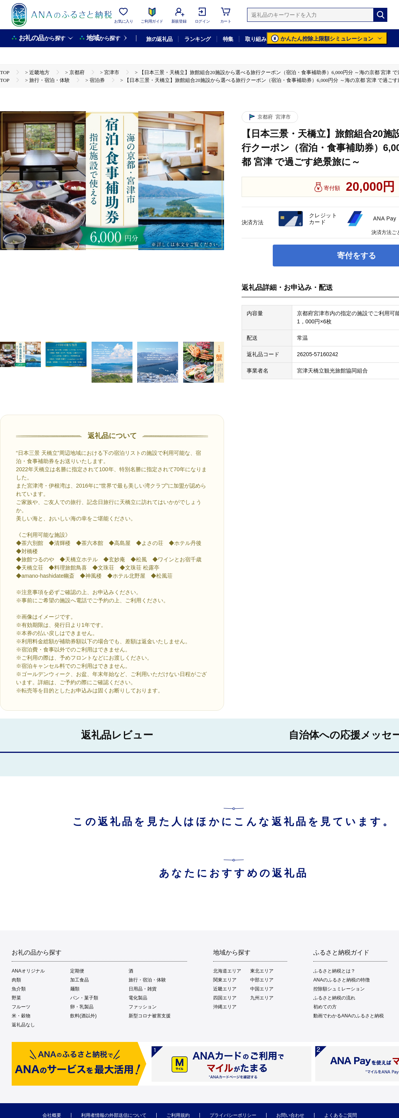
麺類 (74, 989)
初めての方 (325, 1007)
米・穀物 (21, 1016)
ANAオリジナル (28, 971)
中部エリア (262, 980)
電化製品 (138, 998)
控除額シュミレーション (339, 989)
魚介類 (19, 989)
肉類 (16, 980)
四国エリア (225, 998)
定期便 (77, 971)
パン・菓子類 (84, 998)
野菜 (16, 998)
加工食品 (79, 980)
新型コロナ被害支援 (150, 1016)
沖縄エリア (225, 1007)
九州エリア (262, 998)
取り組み (255, 39)
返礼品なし (23, 1024)
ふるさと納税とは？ (334, 971)
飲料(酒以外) (83, 1016)
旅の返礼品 (159, 39)
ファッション (143, 1007)
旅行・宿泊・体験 (147, 980)
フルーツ (21, 1007)
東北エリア (262, 971)
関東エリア (225, 980)
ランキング (197, 39)
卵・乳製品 (82, 1007)
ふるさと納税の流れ (334, 998)
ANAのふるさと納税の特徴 (341, 980)
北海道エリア (227, 971)
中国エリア (262, 989)
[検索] (380, 15)
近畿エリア (225, 989)
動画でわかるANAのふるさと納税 (348, 1016)
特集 (228, 39)
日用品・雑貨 (143, 989)
